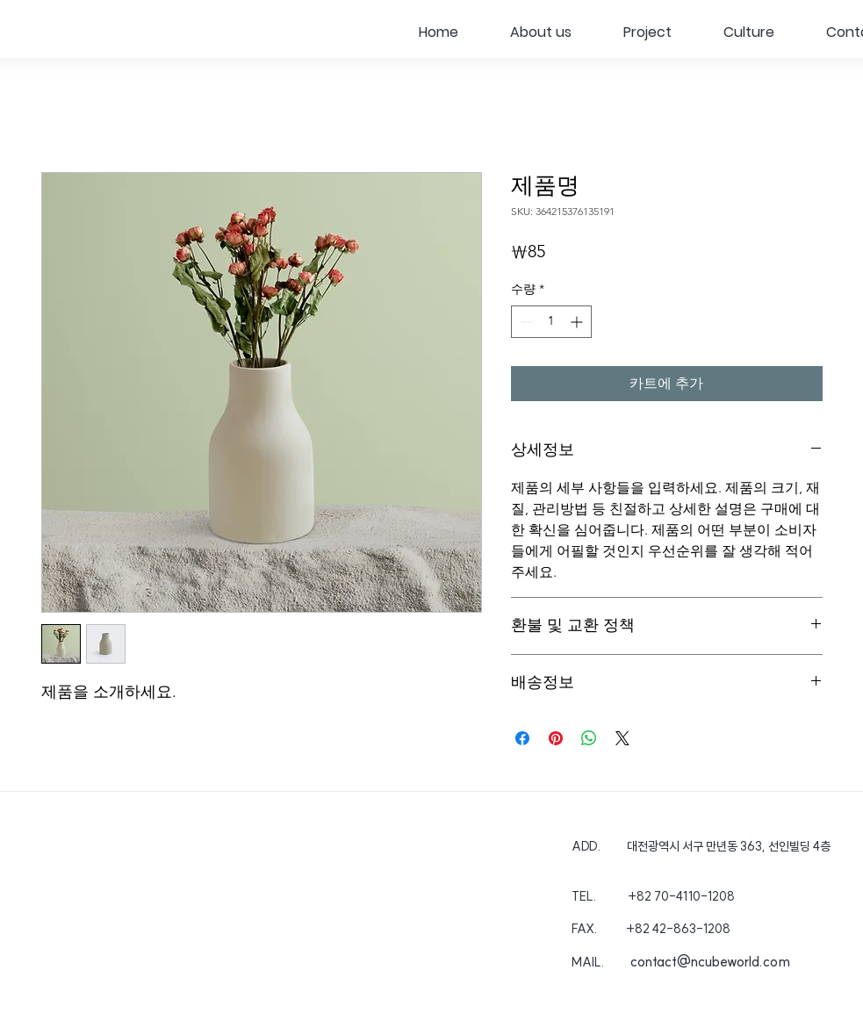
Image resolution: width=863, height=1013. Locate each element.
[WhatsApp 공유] (589, 738)
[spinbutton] (551, 321)
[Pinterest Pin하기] (555, 738)
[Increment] (578, 321)
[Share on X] (622, 738)
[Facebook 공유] (522, 738)
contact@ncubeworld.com (710, 961)
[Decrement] (525, 321)
